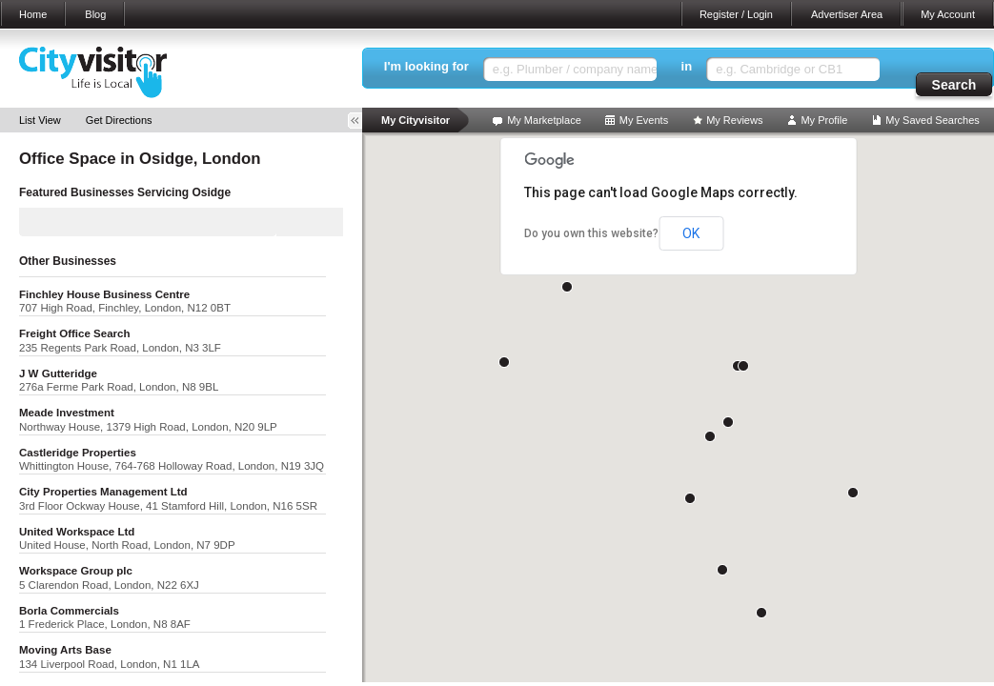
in (687, 66)
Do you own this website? (591, 233)
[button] (567, 287)
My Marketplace (544, 120)
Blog (95, 14)
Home (33, 14)
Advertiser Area (846, 14)
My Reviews (734, 120)
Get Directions (119, 120)
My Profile (824, 120)
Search (954, 84)
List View (40, 120)
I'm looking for (426, 66)
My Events (643, 120)
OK (691, 233)
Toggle (361, 120)
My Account (948, 14)
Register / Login (736, 14)
